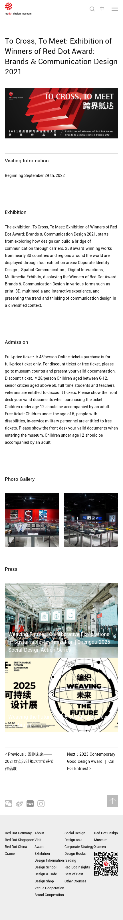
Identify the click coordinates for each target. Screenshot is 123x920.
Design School (46, 867)
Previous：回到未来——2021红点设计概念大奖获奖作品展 (29, 761)
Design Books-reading (75, 857)
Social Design (74, 833)
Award (40, 847)
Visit (38, 840)
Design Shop (44, 881)
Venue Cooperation (49, 888)
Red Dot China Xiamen (16, 850)
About (39, 833)
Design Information (49, 860)
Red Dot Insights (77, 867)
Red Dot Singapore (19, 840)
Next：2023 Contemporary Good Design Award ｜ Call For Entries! (91, 761)
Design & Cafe (46, 874)
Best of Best (73, 874)
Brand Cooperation (49, 895)
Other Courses (75, 881)
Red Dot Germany (18, 833)
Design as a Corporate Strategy (79, 843)
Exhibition (42, 854)
